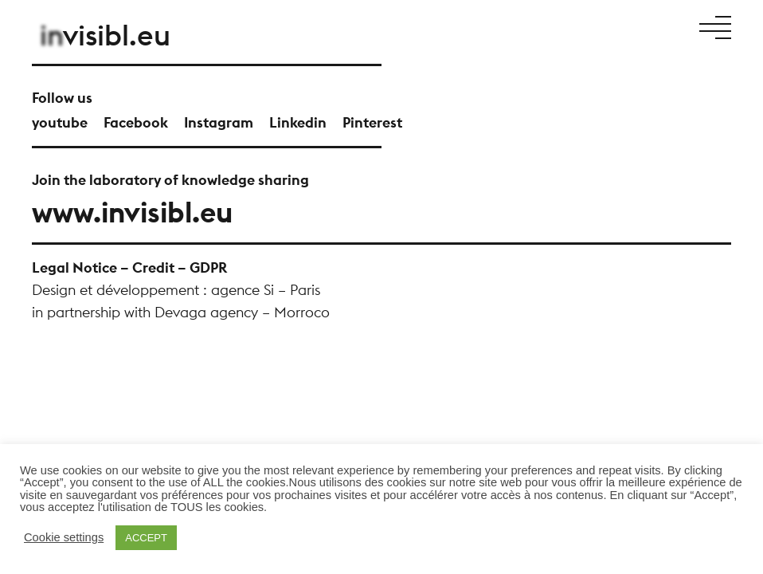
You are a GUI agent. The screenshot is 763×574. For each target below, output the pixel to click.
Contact (630, 26)
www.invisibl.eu (132, 212)
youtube (60, 122)
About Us (494, 26)
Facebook (136, 122)
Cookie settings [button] (64, 538)
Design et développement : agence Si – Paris (176, 290)
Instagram (218, 122)
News (586, 26)
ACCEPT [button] (146, 538)
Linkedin (298, 122)
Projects (439, 26)
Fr (661, 26)
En (675, 26)
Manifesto (382, 26)
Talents (546, 26)
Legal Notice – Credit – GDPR (129, 267)
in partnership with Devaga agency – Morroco (181, 312)
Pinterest (372, 122)
